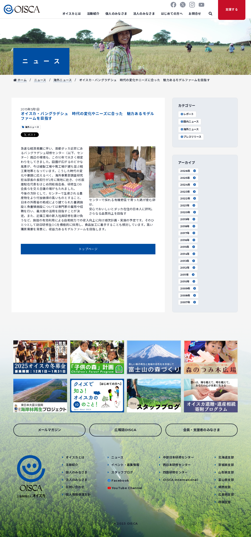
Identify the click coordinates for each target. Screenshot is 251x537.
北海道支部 (226, 457)
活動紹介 (93, 13)
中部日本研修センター (178, 457)
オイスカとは (71, 13)
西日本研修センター (177, 465)
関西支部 (224, 487)
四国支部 (224, 502)
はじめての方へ (172, 13)
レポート (187, 114)
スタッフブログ (122, 472)
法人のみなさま (144, 13)
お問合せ (195, 13)
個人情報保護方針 (78, 494)
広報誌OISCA (125, 430)
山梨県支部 (226, 472)
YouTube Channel (127, 488)
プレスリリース (190, 136)
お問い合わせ (75, 487)
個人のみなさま (116, 13)
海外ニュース (63, 80)
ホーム (20, 80)
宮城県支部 (226, 465)
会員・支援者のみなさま (201, 430)
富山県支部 (226, 480)
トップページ (88, 249)
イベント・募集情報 (125, 465)
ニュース (41, 61)
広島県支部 (226, 494)
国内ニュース (189, 121)
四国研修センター (175, 472)
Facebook (120, 480)
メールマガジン (49, 430)
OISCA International (180, 480)
